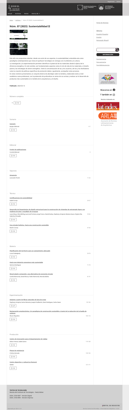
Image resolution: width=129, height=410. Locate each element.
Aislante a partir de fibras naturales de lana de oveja (28, 300)
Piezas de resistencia (17, 350)
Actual (10, 14)
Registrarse (111, 1)
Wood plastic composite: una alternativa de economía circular (31, 274)
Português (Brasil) (102, 40)
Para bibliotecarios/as (102, 65)
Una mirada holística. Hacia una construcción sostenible (29, 225)
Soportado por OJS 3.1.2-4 (14, 408)
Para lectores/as (101, 59)
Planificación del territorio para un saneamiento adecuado (30, 251)
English (98, 37)
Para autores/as (101, 62)
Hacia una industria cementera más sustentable (26, 262)
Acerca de (35, 14)
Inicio (11, 20)
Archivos (18, 14)
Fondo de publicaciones (18, 150)
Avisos (26, 14)
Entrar (118, 1)
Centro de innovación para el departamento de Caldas (28, 339)
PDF (18, 103)
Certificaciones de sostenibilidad (21, 198)
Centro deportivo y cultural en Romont (23, 362)
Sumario (13, 124)
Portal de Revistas (102, 23)
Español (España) (102, 34)
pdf (13, 306)
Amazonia (13, 175)
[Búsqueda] (106, 50)
